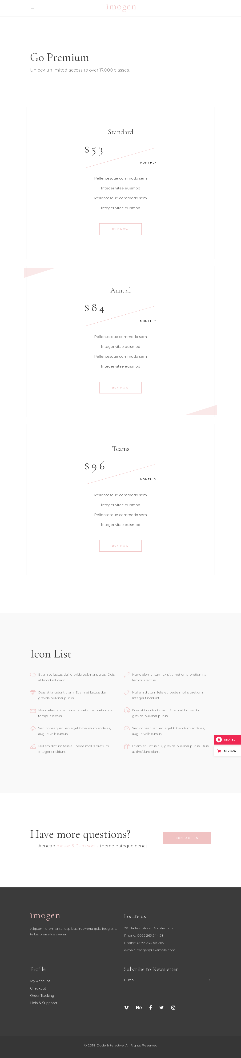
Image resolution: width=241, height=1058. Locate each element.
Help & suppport (43, 1003)
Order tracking (42, 996)
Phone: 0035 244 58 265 (144, 943)
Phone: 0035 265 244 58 (144, 935)
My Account (40, 981)
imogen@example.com (155, 950)
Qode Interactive (110, 1045)
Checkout (38, 988)
